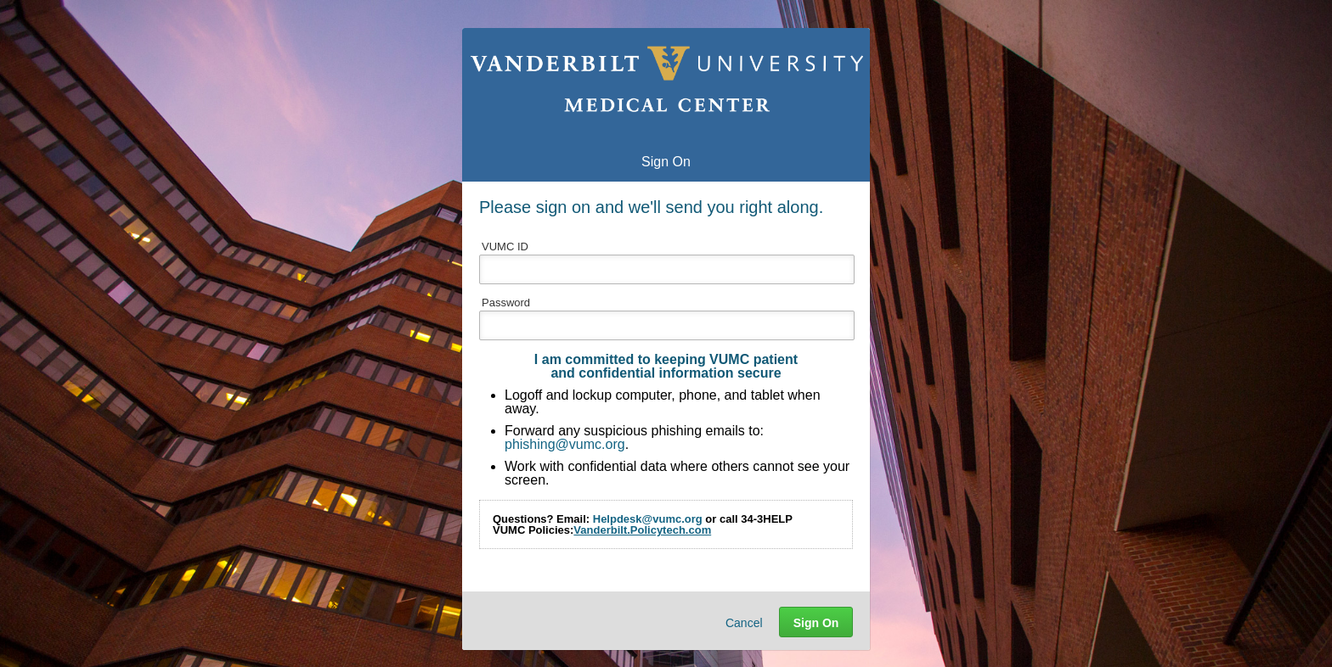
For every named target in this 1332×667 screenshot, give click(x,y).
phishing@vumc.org (565, 444)
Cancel (744, 623)
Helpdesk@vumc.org (648, 519)
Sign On (816, 623)
